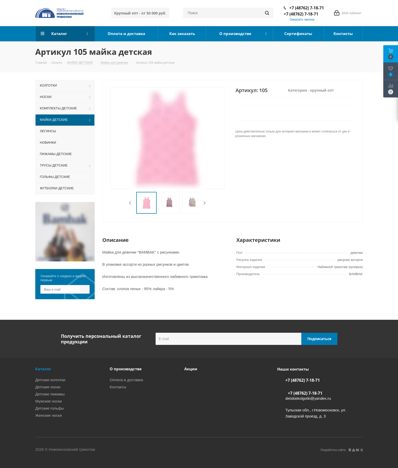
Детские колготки (50, 380)
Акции (190, 368)
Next (204, 203)
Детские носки (47, 387)
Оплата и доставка (126, 380)
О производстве (126, 368)
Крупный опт (140, 13)
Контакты (118, 387)
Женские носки (48, 415)
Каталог (43, 368)
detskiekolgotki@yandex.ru (308, 398)
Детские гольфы (49, 408)
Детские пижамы (50, 394)
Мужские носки (48, 401)
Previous (130, 203)
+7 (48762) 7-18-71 (306, 8)
